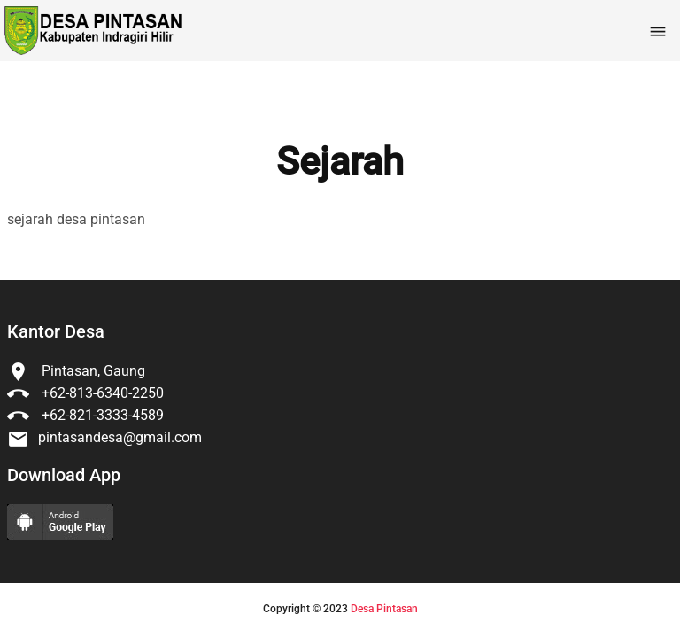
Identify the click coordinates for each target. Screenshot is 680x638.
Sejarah (340, 162)
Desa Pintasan (384, 609)
